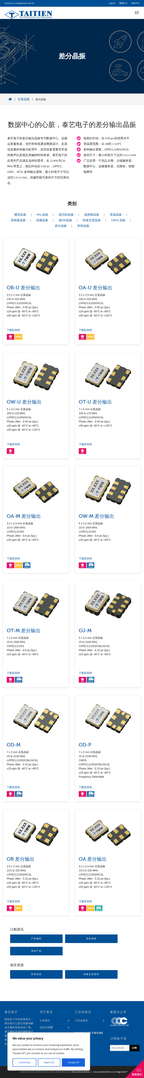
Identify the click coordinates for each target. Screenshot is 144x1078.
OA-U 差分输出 (95, 287)
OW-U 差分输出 (24, 402)
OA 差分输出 (93, 859)
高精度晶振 (18, 220)
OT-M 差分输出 (23, 630)
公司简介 (45, 1020)
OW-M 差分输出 (96, 516)
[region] (49, 1051)
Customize (24, 1062)
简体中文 (135, 3)
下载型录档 (13, 330)
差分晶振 (61, 226)
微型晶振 (20, 215)
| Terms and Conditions (80, 1072)
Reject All (49, 1062)
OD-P (85, 745)
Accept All (73, 1062)
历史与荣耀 (46, 1027)
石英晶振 (24, 99)
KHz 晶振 (42, 215)
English (112, 3)
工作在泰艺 (81, 1020)
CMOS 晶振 (118, 220)
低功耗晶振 (66, 215)
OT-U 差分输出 (95, 402)
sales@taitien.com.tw (24, 3)
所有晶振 (83, 226)
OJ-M (85, 630)
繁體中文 (123, 3)
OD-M (13, 745)
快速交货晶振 (92, 220)
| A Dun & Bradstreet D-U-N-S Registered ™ (109, 1072)
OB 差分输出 (20, 859)
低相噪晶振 (91, 215)
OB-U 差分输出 (23, 287)
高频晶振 (42, 220)
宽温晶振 (116, 215)
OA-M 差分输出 (24, 516)
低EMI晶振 (65, 220)
